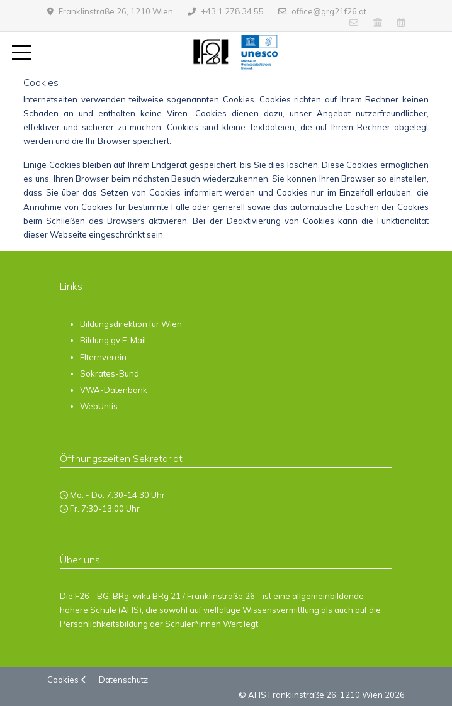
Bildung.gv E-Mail (113, 340)
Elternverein (103, 357)
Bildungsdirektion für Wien (131, 324)
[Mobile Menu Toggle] (21, 52)
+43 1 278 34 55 (232, 11)
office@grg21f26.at (328, 11)
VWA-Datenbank (113, 390)
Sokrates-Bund (109, 373)
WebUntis (99, 406)
